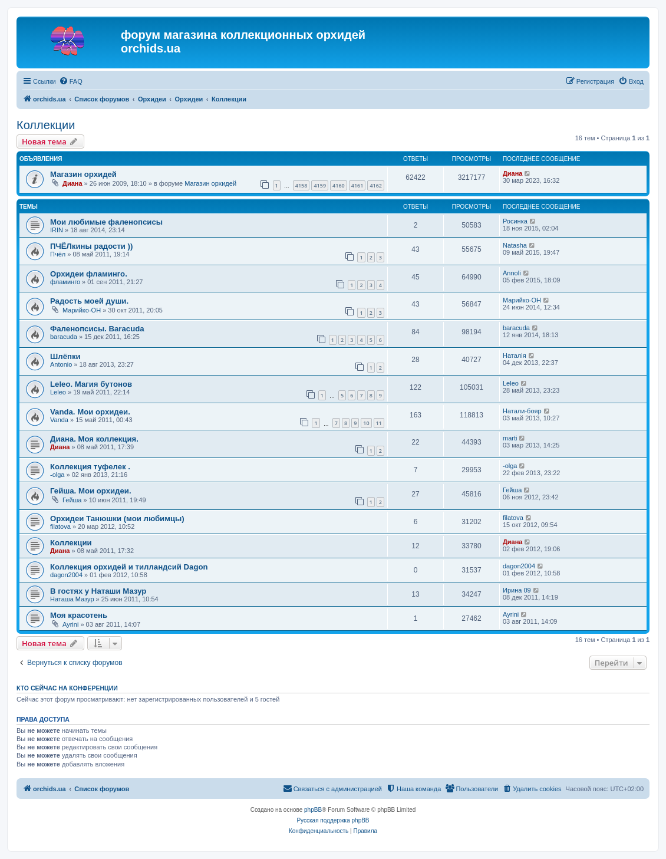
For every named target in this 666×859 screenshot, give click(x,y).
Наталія (514, 355)
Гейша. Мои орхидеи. (90, 490)
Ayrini (70, 624)
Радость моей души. (89, 301)
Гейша (71, 499)
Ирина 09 (517, 590)
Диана (72, 183)
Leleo (58, 392)
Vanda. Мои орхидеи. (90, 411)
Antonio (61, 364)
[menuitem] (71, 81)
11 (379, 423)
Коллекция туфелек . (90, 466)
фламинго (65, 281)
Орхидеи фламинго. (88, 273)
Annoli (512, 273)
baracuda (63, 336)
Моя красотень (78, 615)
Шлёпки (65, 356)
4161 (357, 185)
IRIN (56, 229)
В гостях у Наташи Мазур (98, 591)
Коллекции (46, 125)
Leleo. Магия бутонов (91, 384)
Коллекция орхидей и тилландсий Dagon (129, 566)
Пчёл (57, 254)
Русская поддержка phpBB (332, 820)
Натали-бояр (522, 410)
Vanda (59, 419)
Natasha (515, 245)
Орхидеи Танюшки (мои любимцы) (117, 518)
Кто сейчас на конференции (67, 688)
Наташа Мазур (72, 599)
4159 (320, 185)
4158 (301, 185)
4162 (376, 185)
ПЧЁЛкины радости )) (91, 246)
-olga (57, 474)
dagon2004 (66, 574)
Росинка (515, 221)
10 (366, 423)
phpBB (313, 810)
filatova (60, 526)
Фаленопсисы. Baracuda (97, 328)
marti (510, 438)
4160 (338, 185)
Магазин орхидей (83, 174)
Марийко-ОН (81, 310)
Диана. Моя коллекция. (94, 439)
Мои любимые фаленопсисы (106, 222)
